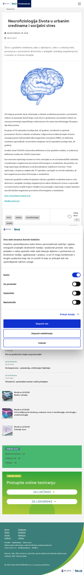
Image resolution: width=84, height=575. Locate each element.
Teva (6, 548)
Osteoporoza (11, 362)
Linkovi (21, 538)
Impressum (27, 542)
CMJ (13, 553)
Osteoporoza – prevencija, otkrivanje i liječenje (27, 368)
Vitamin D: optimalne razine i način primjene (26, 381)
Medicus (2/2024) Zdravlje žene (16, 431)
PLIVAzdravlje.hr (24, 548)
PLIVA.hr (35, 548)
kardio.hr (23, 553)
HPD (17, 553)
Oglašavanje (16, 542)
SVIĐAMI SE (77, 217)
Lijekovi (7, 538)
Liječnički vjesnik (34, 553)
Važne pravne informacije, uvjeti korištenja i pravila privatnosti (28, 545)
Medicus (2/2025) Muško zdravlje (16, 396)
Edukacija (22, 529)
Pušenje (8, 462)
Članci (6, 532)
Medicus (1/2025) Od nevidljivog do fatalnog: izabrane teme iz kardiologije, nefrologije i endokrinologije (39, 413)
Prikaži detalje (67, 314)
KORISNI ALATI (12, 449)
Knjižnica (22, 532)
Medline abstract (12, 201)
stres (9, 217)
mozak (9, 223)
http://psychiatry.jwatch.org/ (17, 195)
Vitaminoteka (21, 556)
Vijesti (7, 535)
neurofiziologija (32, 217)
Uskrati (42, 343)
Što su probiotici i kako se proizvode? (23, 354)
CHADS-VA (10, 458)
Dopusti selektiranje (42, 333)
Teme (6, 529)
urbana (18, 217)
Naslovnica (11, 9)
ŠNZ (13, 556)
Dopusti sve (42, 323)
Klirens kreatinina (13, 454)
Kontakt (7, 542)
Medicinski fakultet (48, 553)
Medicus (21, 535)
